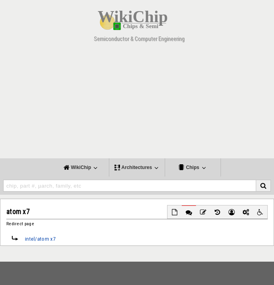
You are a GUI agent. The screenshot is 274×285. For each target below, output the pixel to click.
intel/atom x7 (40, 239)
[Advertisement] (137, 103)
